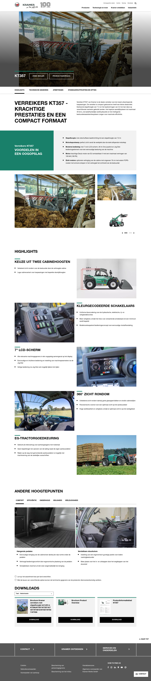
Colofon (23, 665)
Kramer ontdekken (118, 8)
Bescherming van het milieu (61, 672)
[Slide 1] (125, 233)
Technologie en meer (100, 8)
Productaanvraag (61, 76)
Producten (85, 8)
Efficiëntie (32, 500)
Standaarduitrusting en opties (82, 90)
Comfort (20, 500)
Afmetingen (58, 90)
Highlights (19, 90)
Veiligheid (57, 500)
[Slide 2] (130, 233)
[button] (122, 233)
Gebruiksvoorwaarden (28, 669)
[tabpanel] (45, 539)
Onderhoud (45, 500)
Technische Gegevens (38, 90)
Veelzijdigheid (71, 500)
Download (34, 620)
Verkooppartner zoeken (109, 3)
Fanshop (124, 3)
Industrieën (132, 8)
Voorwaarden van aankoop (30, 673)
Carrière (118, 3)
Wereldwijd (130, 3)
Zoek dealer (38, 76)
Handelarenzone (88, 665)
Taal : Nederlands (22, 593)
